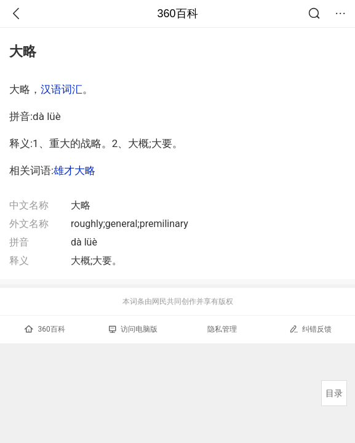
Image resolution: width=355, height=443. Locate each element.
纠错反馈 (310, 328)
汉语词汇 (61, 89)
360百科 (177, 13)
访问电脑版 (133, 329)
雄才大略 (74, 170)
